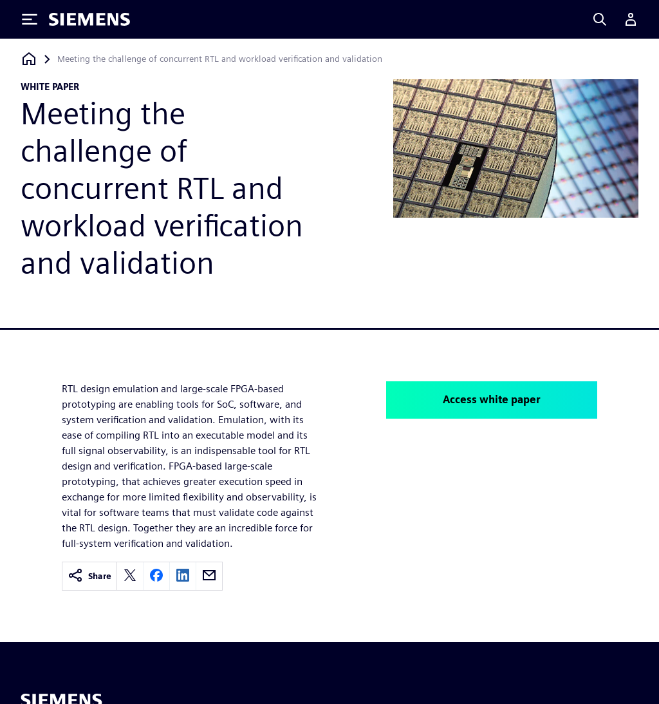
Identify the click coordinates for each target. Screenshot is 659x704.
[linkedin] (183, 576)
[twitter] (130, 576)
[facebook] (156, 576)
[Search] (600, 19)
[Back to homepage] (29, 59)
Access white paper (492, 400)
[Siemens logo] (89, 19)
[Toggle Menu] (30, 19)
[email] (209, 576)
